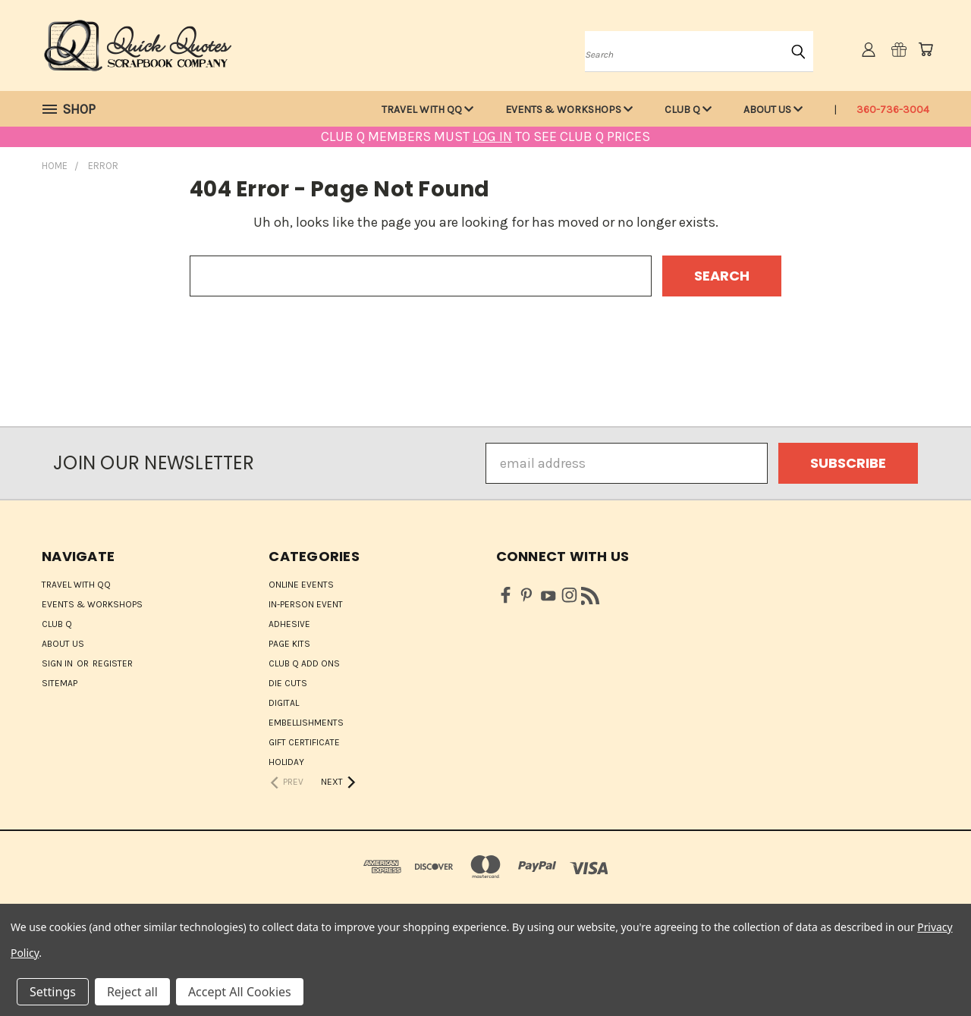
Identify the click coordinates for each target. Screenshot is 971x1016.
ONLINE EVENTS (301, 584)
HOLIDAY (286, 762)
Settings (53, 991)
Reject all (132, 991)
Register (113, 663)
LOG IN (492, 136)
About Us (773, 109)
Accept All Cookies (239, 991)
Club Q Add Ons (304, 663)
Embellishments (306, 722)
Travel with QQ (427, 109)
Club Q (688, 109)
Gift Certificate (304, 742)
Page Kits (289, 643)
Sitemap (59, 683)
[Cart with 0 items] (925, 49)
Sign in (58, 663)
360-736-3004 (892, 109)
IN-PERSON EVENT (306, 604)
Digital (284, 703)
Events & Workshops (569, 109)
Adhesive (289, 624)
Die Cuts (288, 683)
